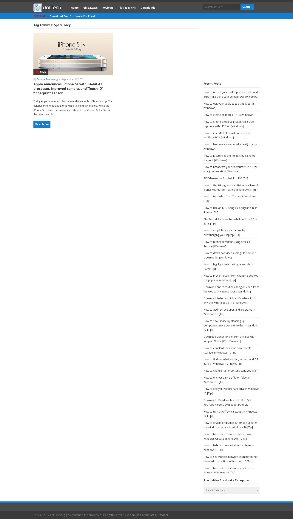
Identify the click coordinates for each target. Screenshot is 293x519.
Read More (42, 124)
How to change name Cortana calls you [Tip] (230, 370)
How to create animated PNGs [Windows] (228, 115)
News (43, 72)
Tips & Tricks (127, 7)
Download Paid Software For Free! (72, 16)
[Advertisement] (231, 51)
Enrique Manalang (47, 79)
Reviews (107, 7)
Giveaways (90, 7)
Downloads (148, 7)
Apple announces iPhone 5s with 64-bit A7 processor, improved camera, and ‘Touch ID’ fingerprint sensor (67, 88)
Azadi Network (159, 515)
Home (75, 7)
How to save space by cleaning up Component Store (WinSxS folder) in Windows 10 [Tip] (231, 325)
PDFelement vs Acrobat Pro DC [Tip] (225, 178)
